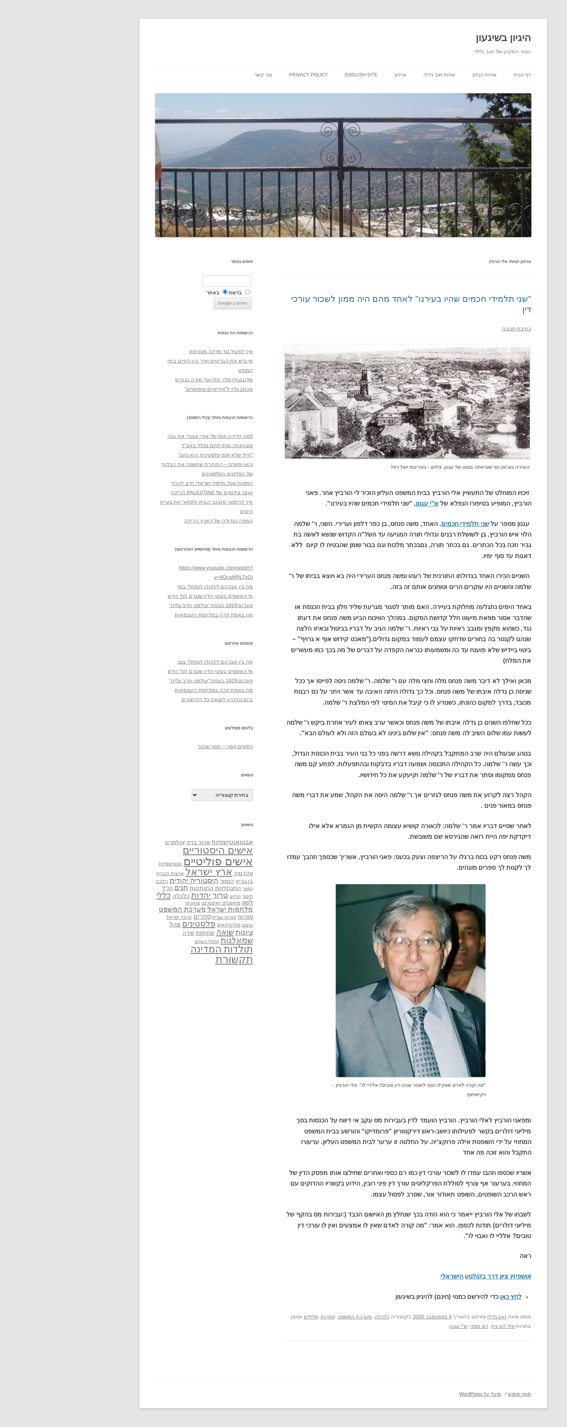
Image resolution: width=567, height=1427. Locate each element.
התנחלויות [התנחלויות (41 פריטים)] (168, 888)
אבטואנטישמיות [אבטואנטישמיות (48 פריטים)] (173, 841)
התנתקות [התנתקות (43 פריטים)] (142, 888)
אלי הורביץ (443, 1326)
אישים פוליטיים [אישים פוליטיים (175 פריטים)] (158, 861)
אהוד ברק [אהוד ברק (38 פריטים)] (138, 842)
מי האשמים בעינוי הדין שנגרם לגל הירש (151, 596)
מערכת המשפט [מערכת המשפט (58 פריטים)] (122, 909)
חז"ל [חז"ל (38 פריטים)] (108, 888)
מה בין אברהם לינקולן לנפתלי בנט (155, 586)
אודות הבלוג (425, 75)
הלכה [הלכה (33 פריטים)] (102, 881)
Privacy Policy (249, 75)
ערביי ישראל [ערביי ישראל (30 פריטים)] (119, 916)
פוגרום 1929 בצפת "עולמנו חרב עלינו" (151, 605)
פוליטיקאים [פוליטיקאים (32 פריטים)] (169, 925)
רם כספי (420, 1326)
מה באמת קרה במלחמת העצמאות (154, 615)
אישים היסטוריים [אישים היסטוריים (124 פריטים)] (158, 850)
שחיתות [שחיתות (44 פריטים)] (145, 932)
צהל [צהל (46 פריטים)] (115, 924)
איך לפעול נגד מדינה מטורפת (161, 351)
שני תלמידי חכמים (405, 523)
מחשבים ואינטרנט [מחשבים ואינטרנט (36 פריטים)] (161, 903)
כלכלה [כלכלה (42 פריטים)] (121, 896)
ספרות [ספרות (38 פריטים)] (186, 917)
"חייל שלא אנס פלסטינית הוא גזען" (155, 455)
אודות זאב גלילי (379, 75)
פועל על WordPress (421, 1394)
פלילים (251, 1317)
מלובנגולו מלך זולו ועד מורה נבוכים (154, 380)
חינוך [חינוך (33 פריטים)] (188, 896)
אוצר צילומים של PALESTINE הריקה (152, 492)
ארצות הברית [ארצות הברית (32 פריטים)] (110, 873)
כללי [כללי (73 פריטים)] (104, 894)
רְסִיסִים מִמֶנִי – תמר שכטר (166, 746)
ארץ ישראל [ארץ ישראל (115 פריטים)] (149, 871)
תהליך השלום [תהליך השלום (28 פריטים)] (147, 941)
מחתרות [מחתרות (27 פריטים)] (133, 903)
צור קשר (203, 75)
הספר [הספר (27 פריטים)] (188, 888)
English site (302, 75)
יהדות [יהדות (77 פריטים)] (141, 894)
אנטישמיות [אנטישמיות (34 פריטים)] (110, 864)
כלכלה (322, 1317)
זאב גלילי (437, 1317)
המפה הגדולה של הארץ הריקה (159, 521)
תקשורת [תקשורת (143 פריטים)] (175, 959)
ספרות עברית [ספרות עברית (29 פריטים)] (164, 917)
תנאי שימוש (459, 1394)
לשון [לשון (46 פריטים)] (188, 902)
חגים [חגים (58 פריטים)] (122, 888)
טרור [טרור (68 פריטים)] (160, 895)
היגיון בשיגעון (443, 38)
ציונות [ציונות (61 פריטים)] (185, 932)
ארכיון (341, 75)
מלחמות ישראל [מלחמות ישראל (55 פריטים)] (171, 909)
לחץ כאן (451, 1296)
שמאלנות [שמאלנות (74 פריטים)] (177, 940)
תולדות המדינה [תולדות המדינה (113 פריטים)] (162, 948)
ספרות (268, 1317)
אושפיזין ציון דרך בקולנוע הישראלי (426, 1276)
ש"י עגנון (367, 503)
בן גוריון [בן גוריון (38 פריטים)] (185, 881)
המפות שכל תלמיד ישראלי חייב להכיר (152, 483)
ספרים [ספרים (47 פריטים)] (142, 916)
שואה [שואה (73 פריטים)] (165, 931)
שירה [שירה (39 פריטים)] (129, 933)
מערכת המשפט (295, 1317)
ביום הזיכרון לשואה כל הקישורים (157, 699)
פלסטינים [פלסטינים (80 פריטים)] (139, 923)
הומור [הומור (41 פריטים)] (167, 881)
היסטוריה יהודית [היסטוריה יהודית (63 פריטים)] (134, 880)
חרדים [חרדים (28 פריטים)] (175, 896)
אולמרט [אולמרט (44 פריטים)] (115, 842)
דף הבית (462, 75)
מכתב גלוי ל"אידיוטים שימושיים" (159, 389)
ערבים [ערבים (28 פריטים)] (188, 925)
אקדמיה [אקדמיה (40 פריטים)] (184, 873)
